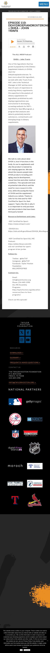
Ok (21, 650)
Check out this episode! (17, 300)
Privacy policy (26, 650)
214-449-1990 (15, 378)
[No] (47, 641)
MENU (44, 4)
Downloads (16, 353)
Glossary (14, 358)
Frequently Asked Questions (24, 362)
